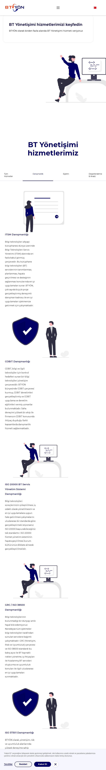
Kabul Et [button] (42, 764)
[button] (57, 8)
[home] (14, 7)
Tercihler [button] (8, 764)
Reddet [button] (23, 764)
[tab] (38, 175)
